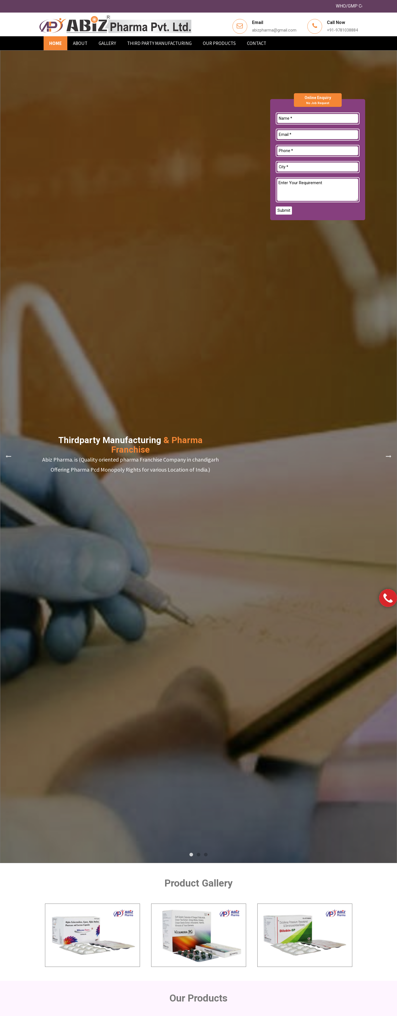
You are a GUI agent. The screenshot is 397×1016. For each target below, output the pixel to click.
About (80, 43)
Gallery (107, 43)
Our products (219, 43)
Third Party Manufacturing (159, 43)
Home (55, 43)
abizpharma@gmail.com (274, 30)
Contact (256, 43)
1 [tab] (191, 855)
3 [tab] (206, 855)
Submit (283, 210)
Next (388, 456)
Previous (8, 456)
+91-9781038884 (342, 30)
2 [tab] (198, 855)
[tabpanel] (198, 456)
